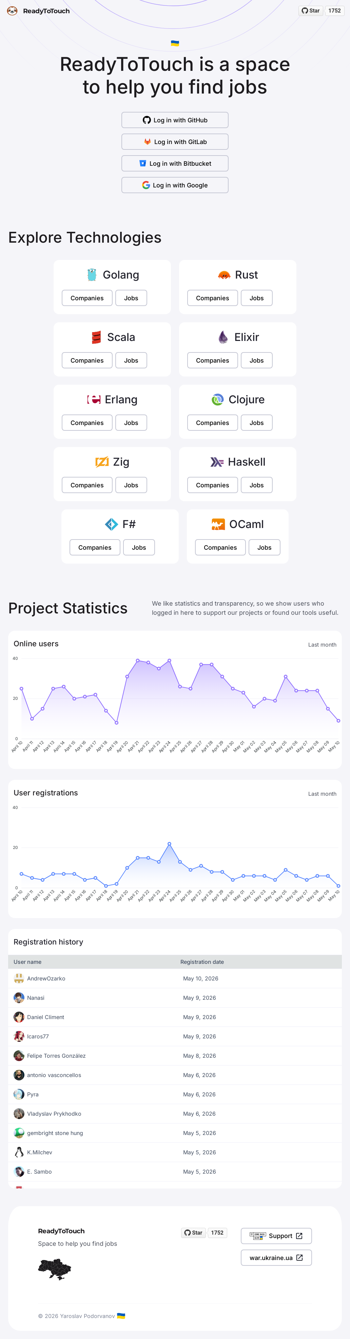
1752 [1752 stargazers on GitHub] (334, 10)
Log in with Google (175, 185)
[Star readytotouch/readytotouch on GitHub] (311, 11)
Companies (87, 298)
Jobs (131, 298)
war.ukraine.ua (276, 1258)
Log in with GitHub (175, 120)
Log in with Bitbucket (175, 163)
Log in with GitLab (175, 142)
